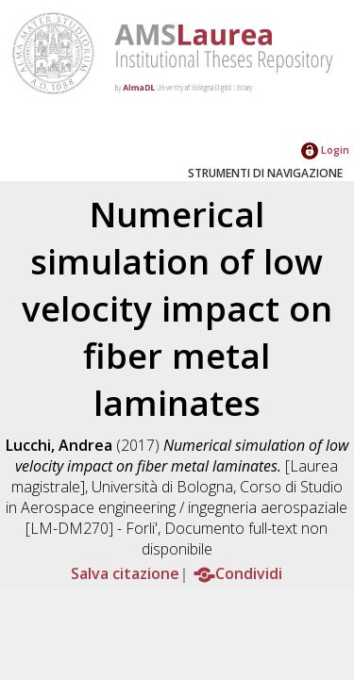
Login (325, 149)
